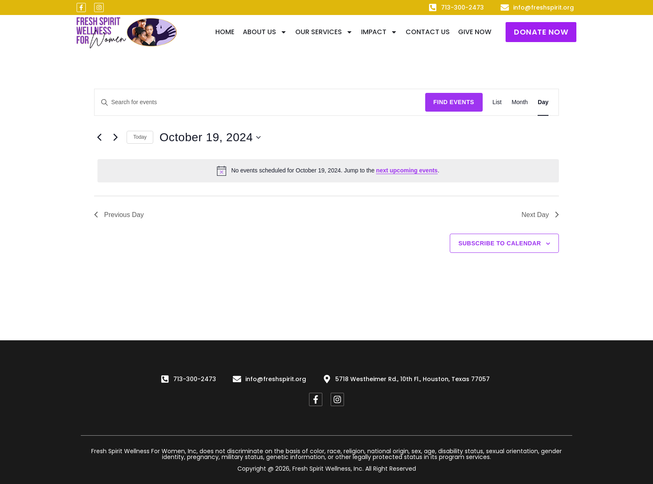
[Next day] (115, 137)
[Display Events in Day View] (543, 102)
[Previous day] (99, 137)
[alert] (328, 170)
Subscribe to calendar (500, 243)
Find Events (454, 102)
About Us (265, 32)
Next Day (540, 214)
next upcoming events (407, 170)
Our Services (324, 32)
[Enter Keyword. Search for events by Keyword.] (260, 102)
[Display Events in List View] (497, 102)
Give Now (474, 32)
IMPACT (379, 32)
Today (140, 137)
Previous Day (119, 214)
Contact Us (428, 32)
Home (224, 32)
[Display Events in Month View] (519, 102)
